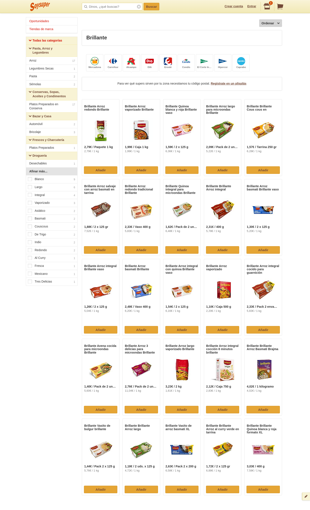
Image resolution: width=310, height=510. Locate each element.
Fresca (51, 266)
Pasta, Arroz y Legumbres (41, 50)
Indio (51, 242)
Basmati (51, 218)
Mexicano (51, 274)
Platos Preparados (52, 148)
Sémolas (52, 84)
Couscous (51, 226)
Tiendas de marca (41, 29)
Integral (51, 195)
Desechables (52, 164)
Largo (51, 187)
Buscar (151, 6)
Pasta (52, 76)
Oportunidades (39, 21)
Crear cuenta (234, 6)
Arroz (52, 61)
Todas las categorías (45, 41)
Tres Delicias (51, 281)
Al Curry (51, 258)
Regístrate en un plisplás (228, 83)
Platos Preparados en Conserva (52, 106)
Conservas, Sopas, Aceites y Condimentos (47, 94)
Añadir (101, 170)
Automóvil (52, 124)
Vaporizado (51, 203)
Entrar (251, 6)
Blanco (51, 179)
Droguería (38, 156)
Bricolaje (52, 132)
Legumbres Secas (52, 69)
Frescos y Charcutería (46, 140)
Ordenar (271, 23)
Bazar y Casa (40, 116)
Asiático (51, 211)
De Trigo (51, 234)
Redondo (51, 250)
